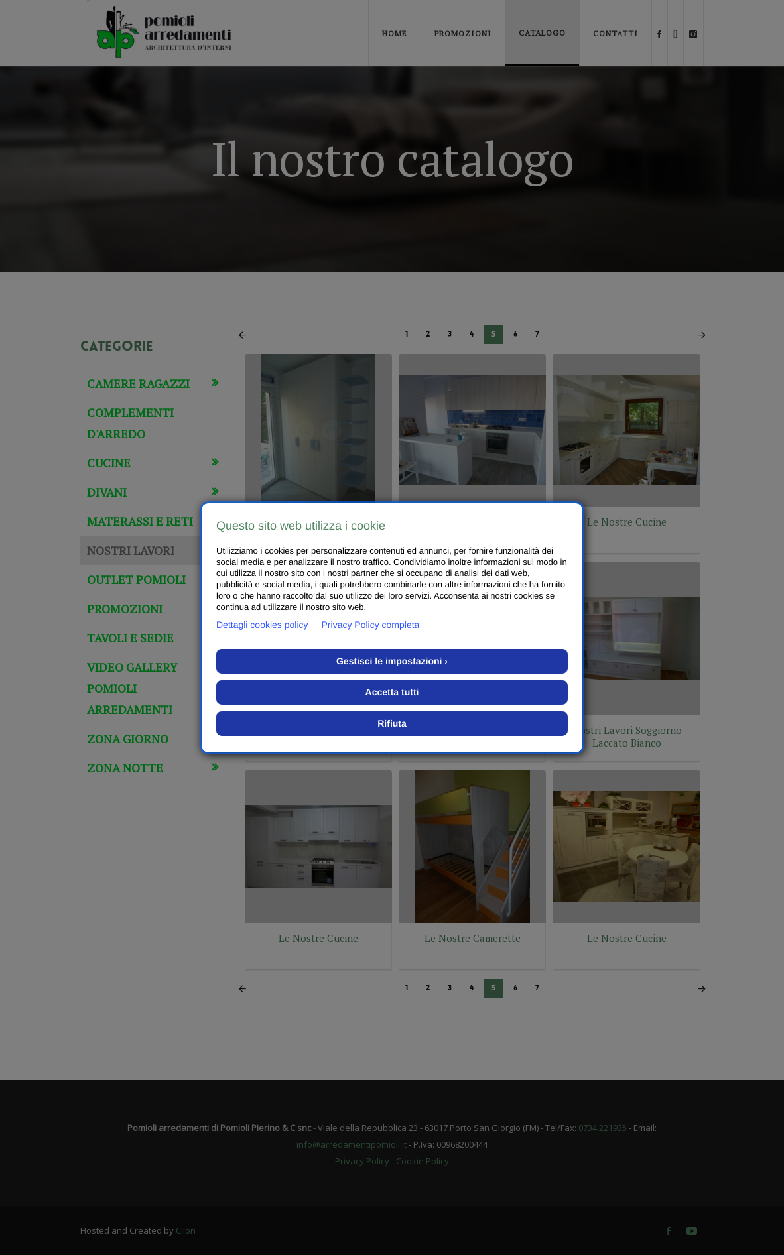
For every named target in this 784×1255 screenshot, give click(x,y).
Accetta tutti (392, 692)
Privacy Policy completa (371, 624)
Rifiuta (392, 723)
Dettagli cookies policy (262, 624)
